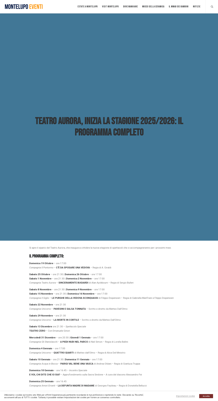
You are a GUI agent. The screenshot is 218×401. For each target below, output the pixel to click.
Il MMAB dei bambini (179, 6)
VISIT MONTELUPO (110, 6)
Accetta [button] (206, 396)
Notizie (196, 6)
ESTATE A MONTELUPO (88, 6)
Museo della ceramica (153, 6)
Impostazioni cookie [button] (185, 396)
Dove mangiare (130, 6)
